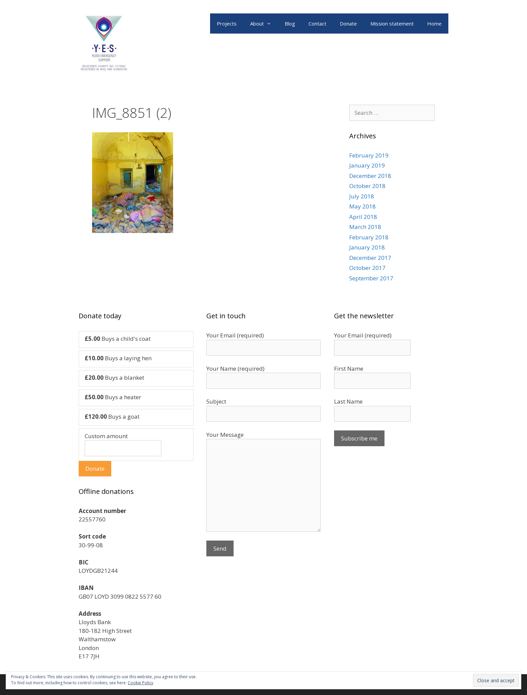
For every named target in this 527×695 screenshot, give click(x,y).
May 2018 (362, 206)
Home (434, 23)
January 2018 (367, 247)
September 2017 (371, 278)
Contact (317, 23)
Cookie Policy (140, 683)
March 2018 (365, 227)
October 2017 (367, 268)
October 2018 (367, 186)
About (264, 23)
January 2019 (367, 165)
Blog (290, 23)
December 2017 (370, 258)
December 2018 (370, 176)
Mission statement (392, 23)
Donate (348, 23)
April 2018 (363, 217)
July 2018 (361, 196)
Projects (227, 23)
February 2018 (369, 237)
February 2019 (369, 155)
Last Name (348, 401)
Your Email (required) (363, 335)
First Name (348, 368)
